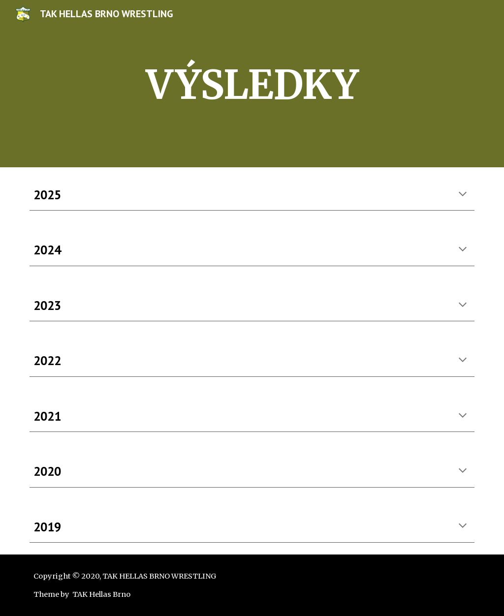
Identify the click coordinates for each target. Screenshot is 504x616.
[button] (462, 195)
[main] (251, 84)
